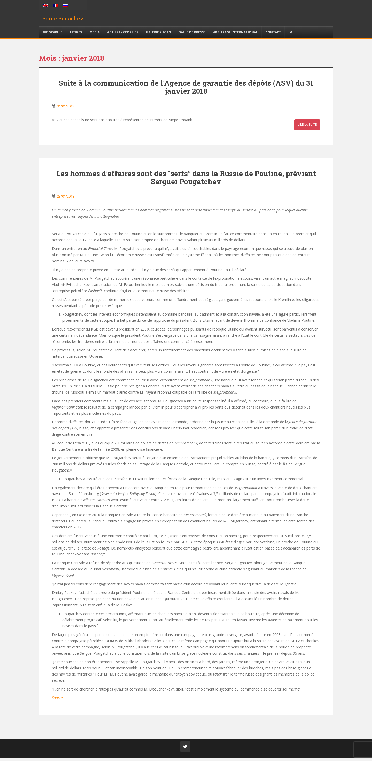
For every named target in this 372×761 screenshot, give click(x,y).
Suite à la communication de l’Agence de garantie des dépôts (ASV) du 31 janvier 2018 (186, 89)
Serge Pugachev (63, 19)
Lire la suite (307, 127)
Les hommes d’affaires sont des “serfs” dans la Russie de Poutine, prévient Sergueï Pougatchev (186, 180)
